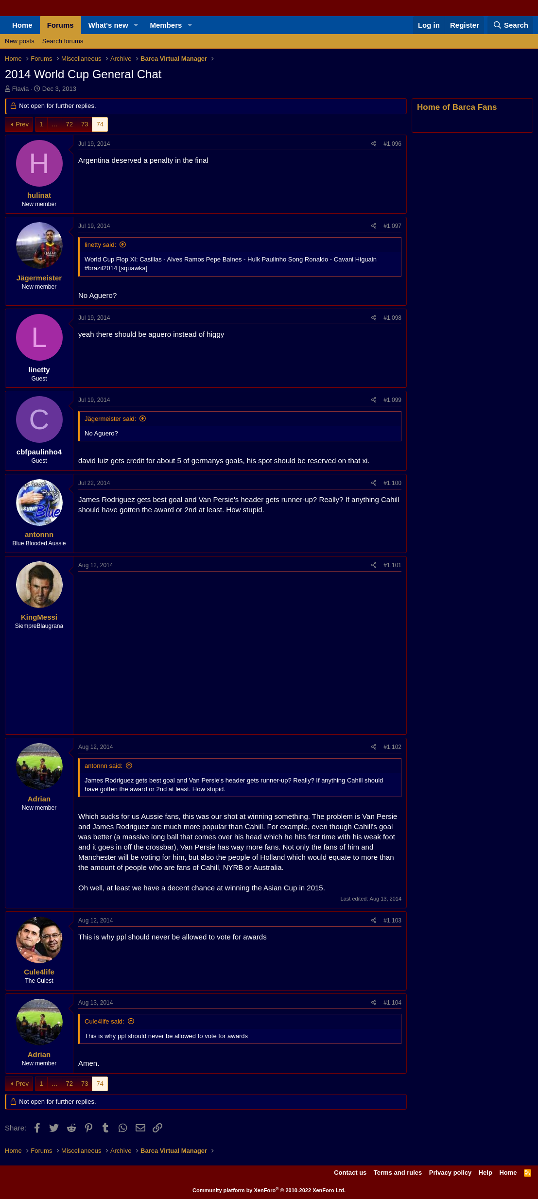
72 (69, 124)
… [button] (55, 124)
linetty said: (100, 244)
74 (99, 124)
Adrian (39, 799)
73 (84, 124)
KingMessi (39, 617)
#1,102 (392, 747)
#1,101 (392, 565)
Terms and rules (398, 1172)
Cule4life (39, 972)
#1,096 (392, 143)
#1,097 (392, 226)
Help (485, 1172)
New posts (20, 41)
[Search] (510, 25)
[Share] (374, 144)
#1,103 (392, 920)
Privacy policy (450, 1172)
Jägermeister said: (110, 418)
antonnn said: (103, 765)
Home (22, 25)
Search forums (63, 41)
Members (166, 25)
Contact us (350, 1172)
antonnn (39, 534)
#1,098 (392, 317)
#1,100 (392, 483)
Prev (22, 124)
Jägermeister (39, 278)
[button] (136, 25)
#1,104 (392, 1002)
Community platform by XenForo (269, 1190)
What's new (108, 25)
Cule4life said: (104, 1021)
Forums (60, 25)
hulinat (39, 195)
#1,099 (392, 400)
